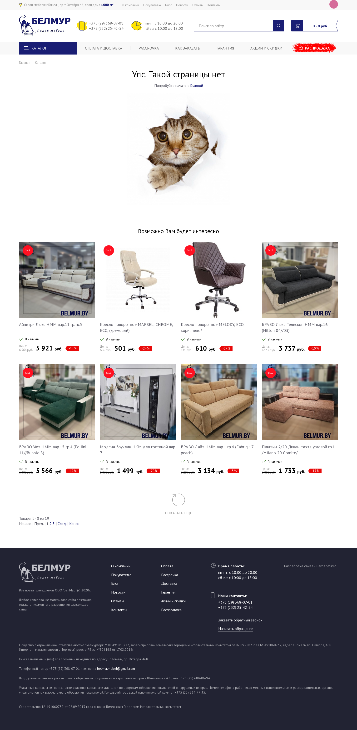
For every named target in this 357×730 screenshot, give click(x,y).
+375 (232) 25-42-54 (106, 28)
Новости (182, 5)
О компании (130, 5)
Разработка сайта (298, 566)
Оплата (167, 566)
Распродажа (317, 48)
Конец (74, 523)
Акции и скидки (266, 48)
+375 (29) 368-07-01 (106, 23)
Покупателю (152, 5)
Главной (196, 85)
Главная (24, 62)
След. (62, 523)
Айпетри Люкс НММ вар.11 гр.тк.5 (50, 324)
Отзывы (197, 5)
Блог (168, 5)
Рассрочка (149, 48)
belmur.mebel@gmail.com (116, 668)
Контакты (214, 5)
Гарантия (225, 48)
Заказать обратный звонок (240, 620)
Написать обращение (235, 628)
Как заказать (187, 48)
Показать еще (178, 512)
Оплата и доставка (103, 48)
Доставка (169, 583)
